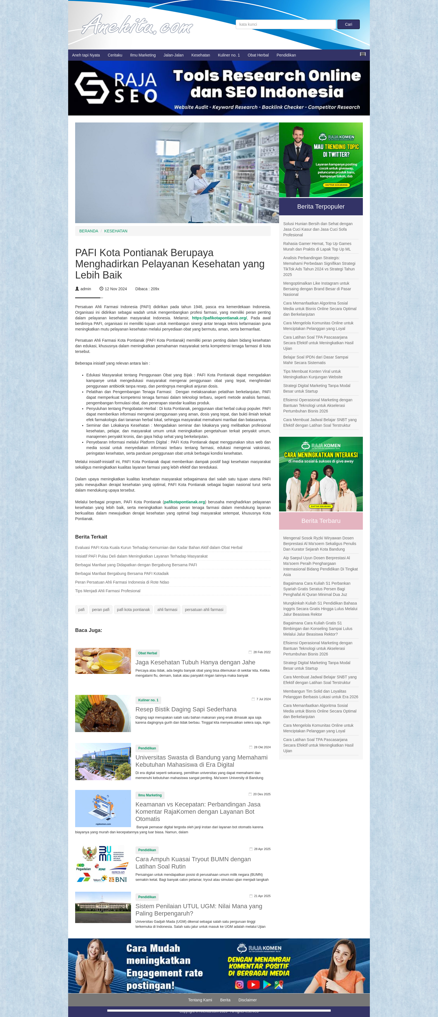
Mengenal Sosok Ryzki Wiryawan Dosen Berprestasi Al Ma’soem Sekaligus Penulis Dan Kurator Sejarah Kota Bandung (319, 543)
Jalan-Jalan (174, 55)
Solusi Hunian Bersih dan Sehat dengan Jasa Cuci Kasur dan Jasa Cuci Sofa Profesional (318, 229)
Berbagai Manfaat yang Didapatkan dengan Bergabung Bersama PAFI (136, 565)
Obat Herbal (258, 55)
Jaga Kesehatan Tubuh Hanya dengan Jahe (195, 662)
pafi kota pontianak (133, 609)
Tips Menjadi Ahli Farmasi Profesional (108, 591)
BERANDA (88, 231)
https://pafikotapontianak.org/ (219, 318)
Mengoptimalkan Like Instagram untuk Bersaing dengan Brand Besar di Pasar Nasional (317, 289)
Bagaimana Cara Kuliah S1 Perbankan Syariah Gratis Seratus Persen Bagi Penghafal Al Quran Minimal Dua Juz (317, 589)
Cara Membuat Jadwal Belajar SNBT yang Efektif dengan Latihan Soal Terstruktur (320, 422)
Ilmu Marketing (143, 55)
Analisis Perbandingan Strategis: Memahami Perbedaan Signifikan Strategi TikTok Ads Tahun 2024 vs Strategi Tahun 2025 (319, 266)
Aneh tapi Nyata (86, 55)
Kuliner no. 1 (229, 55)
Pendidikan (286, 55)
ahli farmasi (167, 609)
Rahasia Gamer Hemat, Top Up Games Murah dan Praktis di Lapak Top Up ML (317, 246)
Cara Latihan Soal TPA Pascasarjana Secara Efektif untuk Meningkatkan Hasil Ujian (318, 343)
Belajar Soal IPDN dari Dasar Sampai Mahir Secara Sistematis (315, 360)
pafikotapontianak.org (184, 502)
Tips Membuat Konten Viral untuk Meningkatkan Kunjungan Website (312, 374)
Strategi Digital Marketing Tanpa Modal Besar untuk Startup (316, 388)
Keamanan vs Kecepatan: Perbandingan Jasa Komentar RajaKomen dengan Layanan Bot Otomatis (198, 811)
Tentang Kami (200, 1000)
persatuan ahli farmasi (204, 609)
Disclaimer (248, 1000)
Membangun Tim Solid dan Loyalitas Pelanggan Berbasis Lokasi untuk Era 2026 (320, 694)
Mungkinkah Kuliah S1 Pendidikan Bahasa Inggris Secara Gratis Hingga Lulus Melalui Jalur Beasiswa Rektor (320, 609)
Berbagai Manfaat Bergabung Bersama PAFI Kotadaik (122, 573)
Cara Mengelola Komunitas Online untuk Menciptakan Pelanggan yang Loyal (318, 326)
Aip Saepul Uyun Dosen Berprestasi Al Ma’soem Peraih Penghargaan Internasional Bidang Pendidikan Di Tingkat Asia (320, 566)
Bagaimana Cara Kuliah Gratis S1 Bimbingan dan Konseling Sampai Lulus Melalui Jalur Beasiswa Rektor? (318, 628)
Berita (225, 1000)
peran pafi (101, 609)
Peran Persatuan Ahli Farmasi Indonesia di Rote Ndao (122, 582)
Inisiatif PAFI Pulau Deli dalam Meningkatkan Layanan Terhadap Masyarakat (141, 556)
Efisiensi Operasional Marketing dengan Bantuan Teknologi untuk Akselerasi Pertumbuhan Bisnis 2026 (317, 405)
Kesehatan (200, 55)
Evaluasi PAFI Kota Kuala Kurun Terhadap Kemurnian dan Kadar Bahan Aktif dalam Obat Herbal (158, 547)
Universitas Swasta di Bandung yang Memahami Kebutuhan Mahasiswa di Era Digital (201, 761)
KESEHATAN (115, 231)
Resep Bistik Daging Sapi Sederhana (186, 709)
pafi (81, 609)
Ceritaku (115, 55)
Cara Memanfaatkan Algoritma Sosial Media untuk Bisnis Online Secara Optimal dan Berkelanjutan (319, 309)
